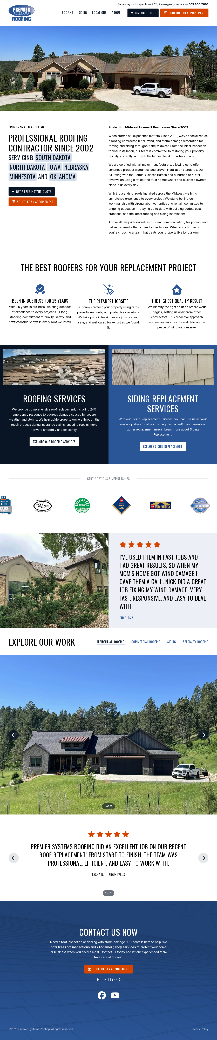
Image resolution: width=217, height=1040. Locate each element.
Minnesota (23, 177)
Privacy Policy (199, 1029)
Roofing (67, 12)
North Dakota (27, 167)
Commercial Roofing (145, 641)
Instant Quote (143, 13)
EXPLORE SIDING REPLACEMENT (162, 446)
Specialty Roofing (195, 641)
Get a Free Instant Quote (31, 191)
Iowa (54, 167)
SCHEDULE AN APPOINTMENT (108, 969)
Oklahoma (63, 177)
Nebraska (76, 167)
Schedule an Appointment (184, 13)
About (116, 12)
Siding (82, 12)
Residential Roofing (111, 641)
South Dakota (53, 157)
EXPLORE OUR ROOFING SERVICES (54, 441)
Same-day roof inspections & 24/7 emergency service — (162, 4)
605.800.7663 (108, 979)
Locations (99, 12)
